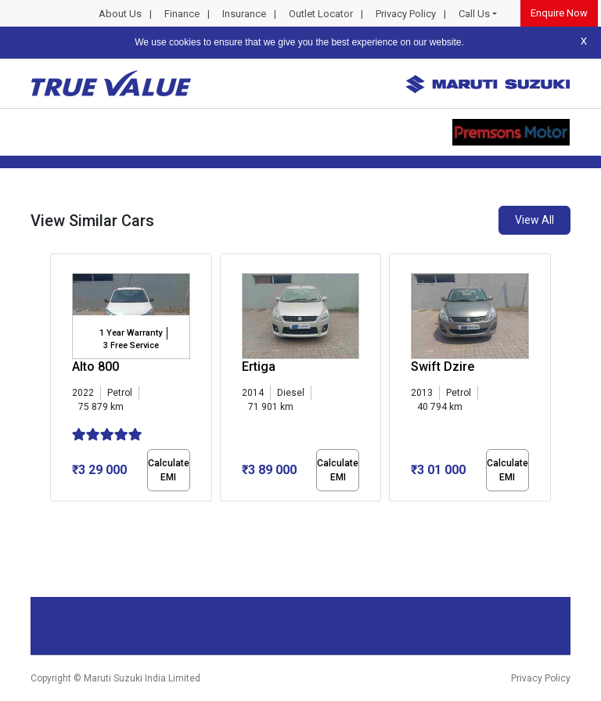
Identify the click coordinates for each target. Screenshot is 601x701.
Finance (182, 14)
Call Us (474, 14)
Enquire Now (559, 13)
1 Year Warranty (130, 333)
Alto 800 (95, 366)
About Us (120, 14)
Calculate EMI (168, 470)
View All (534, 220)
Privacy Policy (406, 14)
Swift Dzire (442, 366)
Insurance (244, 14)
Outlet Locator (321, 14)
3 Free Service (131, 345)
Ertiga (258, 366)
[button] (54, 515)
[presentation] (58, 380)
